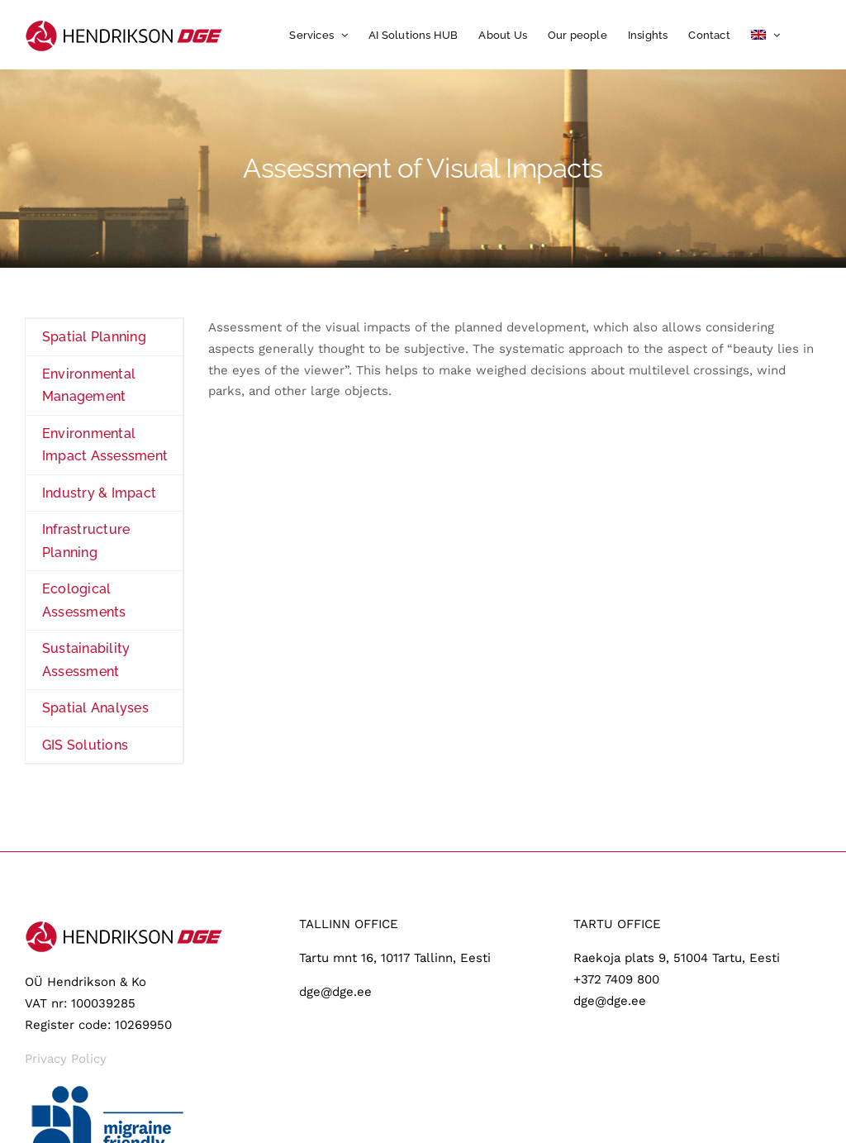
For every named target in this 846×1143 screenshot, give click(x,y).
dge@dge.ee (335, 991)
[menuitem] (765, 34)
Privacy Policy (66, 1058)
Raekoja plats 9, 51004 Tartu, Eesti (676, 957)
